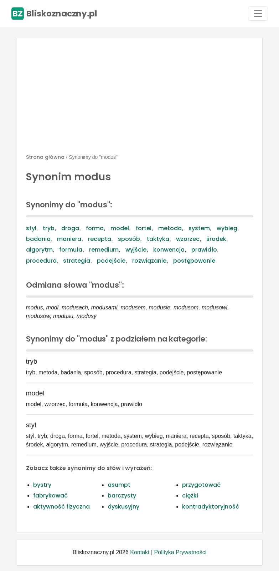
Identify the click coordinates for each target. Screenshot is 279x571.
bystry (42, 485)
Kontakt (139, 552)
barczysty (122, 495)
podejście (111, 261)
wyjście (135, 250)
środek (216, 239)
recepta (99, 239)
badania (38, 239)
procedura (41, 261)
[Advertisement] (139, 99)
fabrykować (50, 495)
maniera (69, 239)
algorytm (39, 250)
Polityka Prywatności (180, 552)
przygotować (201, 485)
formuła (70, 250)
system (199, 228)
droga (70, 228)
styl (31, 228)
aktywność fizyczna (61, 506)
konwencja (169, 250)
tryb (49, 228)
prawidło (204, 250)
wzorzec (188, 239)
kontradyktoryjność (210, 506)
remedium (104, 250)
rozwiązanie (149, 261)
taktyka (158, 239)
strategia (76, 261)
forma (95, 228)
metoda (170, 228)
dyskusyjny (123, 506)
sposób (129, 239)
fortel (143, 228)
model (119, 228)
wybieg (227, 228)
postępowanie (194, 261)
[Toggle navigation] (258, 13)
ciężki (190, 495)
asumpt (119, 485)
